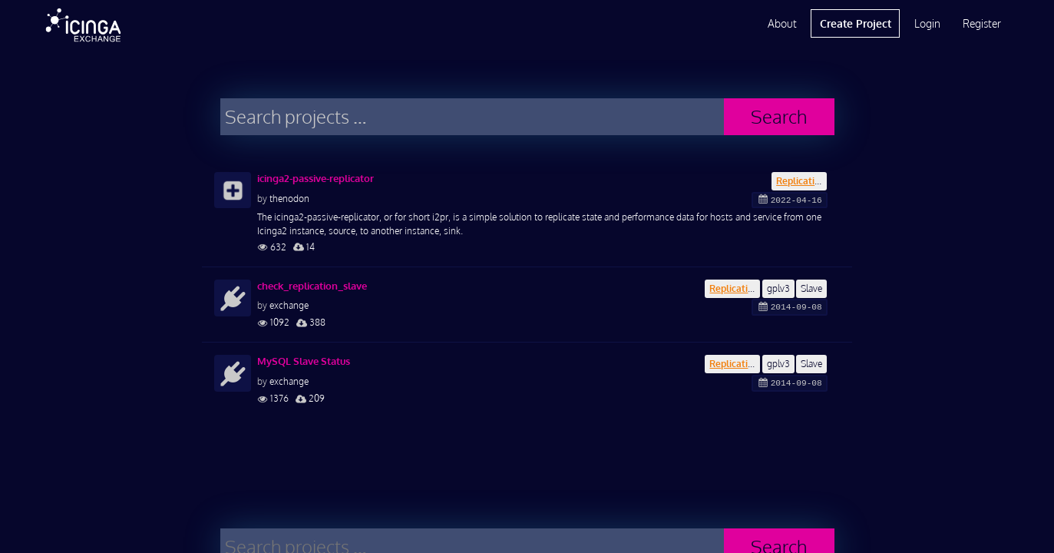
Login (927, 23)
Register (982, 23)
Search (779, 116)
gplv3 (778, 288)
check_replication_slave (312, 286)
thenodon (289, 198)
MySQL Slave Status (303, 361)
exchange (289, 305)
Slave (811, 288)
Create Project (855, 23)
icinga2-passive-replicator (315, 178)
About (782, 23)
